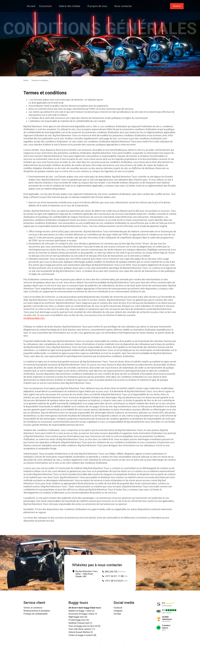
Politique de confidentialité (35, 614)
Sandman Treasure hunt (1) (80, 623)
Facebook (118, 608)
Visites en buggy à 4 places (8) (82, 635)
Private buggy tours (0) (78, 620)
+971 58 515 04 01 (114, 580)
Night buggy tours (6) (77, 617)
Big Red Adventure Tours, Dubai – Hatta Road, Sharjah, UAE (86, 574)
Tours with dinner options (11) (81, 629)
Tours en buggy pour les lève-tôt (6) (84, 626)
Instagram (118, 611)
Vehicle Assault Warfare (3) (80, 632)
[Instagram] (112, 644)
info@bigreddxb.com (34, 318)
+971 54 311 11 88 (114, 576)
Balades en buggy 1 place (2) (81, 611)
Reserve (177, 6)
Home (25, 80)
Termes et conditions (32, 608)
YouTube (117, 614)
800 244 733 (111, 571)
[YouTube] (118, 644)
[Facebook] (106, 644)
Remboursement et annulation (36, 611)
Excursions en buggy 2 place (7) (82, 614)
